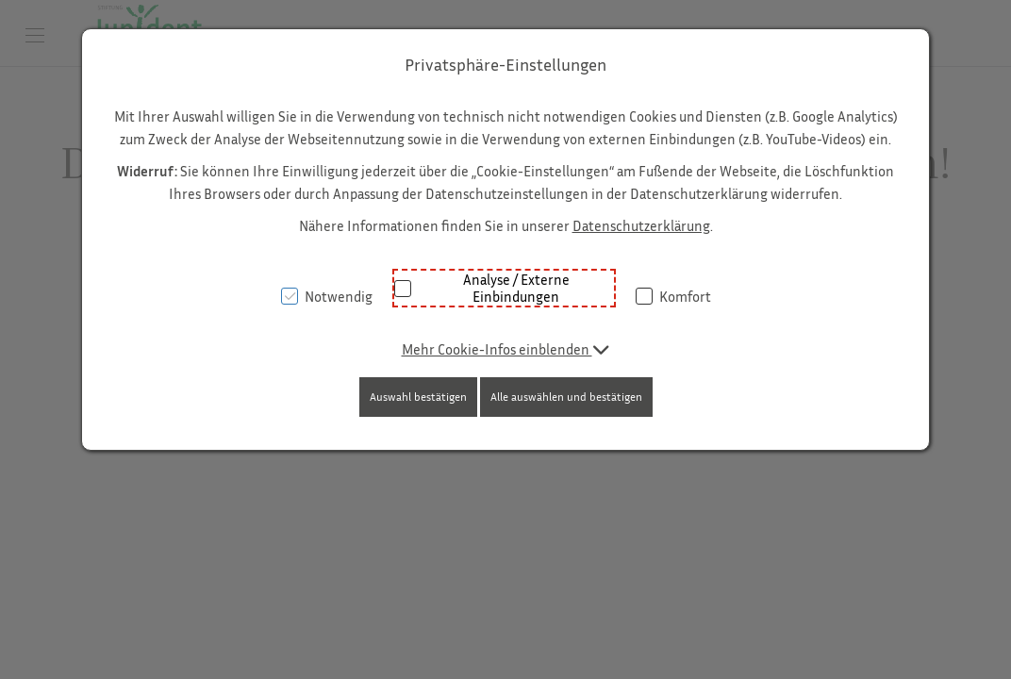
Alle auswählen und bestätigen (566, 396)
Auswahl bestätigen (418, 396)
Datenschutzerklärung (641, 225)
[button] (506, 348)
